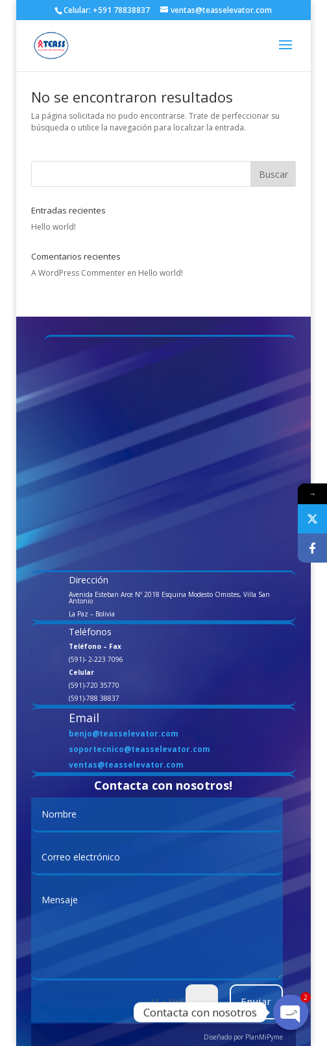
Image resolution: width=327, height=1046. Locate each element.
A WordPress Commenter (78, 272)
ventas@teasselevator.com (126, 764)
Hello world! (53, 226)
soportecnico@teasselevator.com (139, 749)
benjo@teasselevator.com (123, 733)
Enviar (256, 1001)
